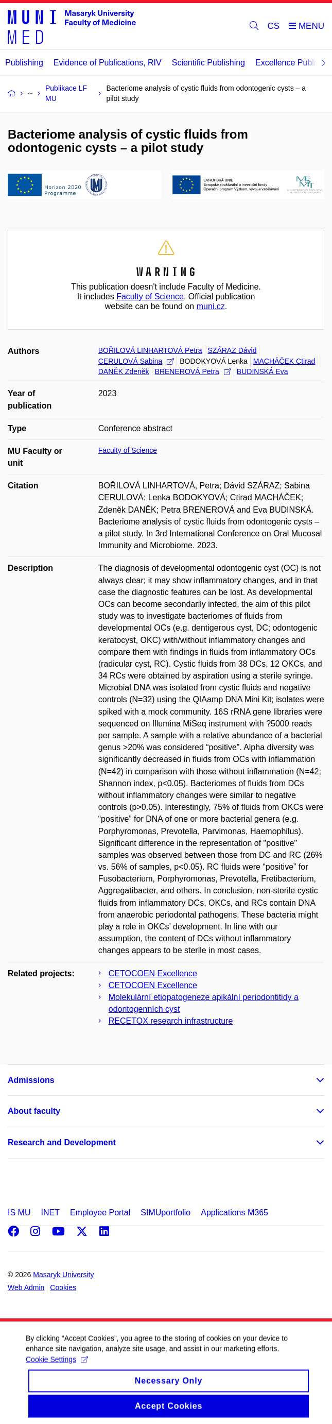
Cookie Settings (57, 1366)
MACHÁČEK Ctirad (284, 361)
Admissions (31, 1080)
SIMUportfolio (165, 1212)
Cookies (63, 1287)
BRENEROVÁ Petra (193, 371)
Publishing (24, 62)
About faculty (34, 1111)
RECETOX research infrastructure (171, 1020)
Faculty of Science (150, 296)
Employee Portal (100, 1212)
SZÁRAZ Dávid (232, 350)
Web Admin (26, 1287)
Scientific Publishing (208, 62)
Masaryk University (63, 1274)
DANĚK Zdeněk (123, 371)
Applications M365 (234, 1212)
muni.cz (211, 306)
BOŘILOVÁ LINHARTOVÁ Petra (150, 350)
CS (274, 26)
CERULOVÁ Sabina (136, 361)
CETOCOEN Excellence (153, 973)
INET (50, 1212)
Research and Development (62, 1142)
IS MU (19, 1212)
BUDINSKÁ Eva (262, 371)
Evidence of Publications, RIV (108, 62)
